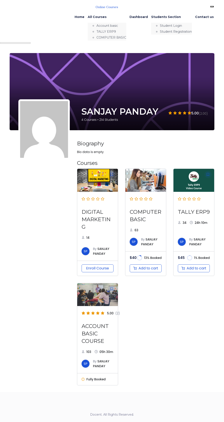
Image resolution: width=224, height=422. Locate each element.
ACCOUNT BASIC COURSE (95, 333)
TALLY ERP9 (106, 32)
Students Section (166, 17)
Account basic (107, 26)
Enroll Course (97, 268)
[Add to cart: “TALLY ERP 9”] (194, 268)
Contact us (204, 17)
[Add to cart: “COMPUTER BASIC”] (146, 268)
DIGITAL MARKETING (96, 219)
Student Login (171, 26)
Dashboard (139, 17)
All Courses (97, 17)
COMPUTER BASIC (111, 37)
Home (79, 17)
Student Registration (176, 32)
